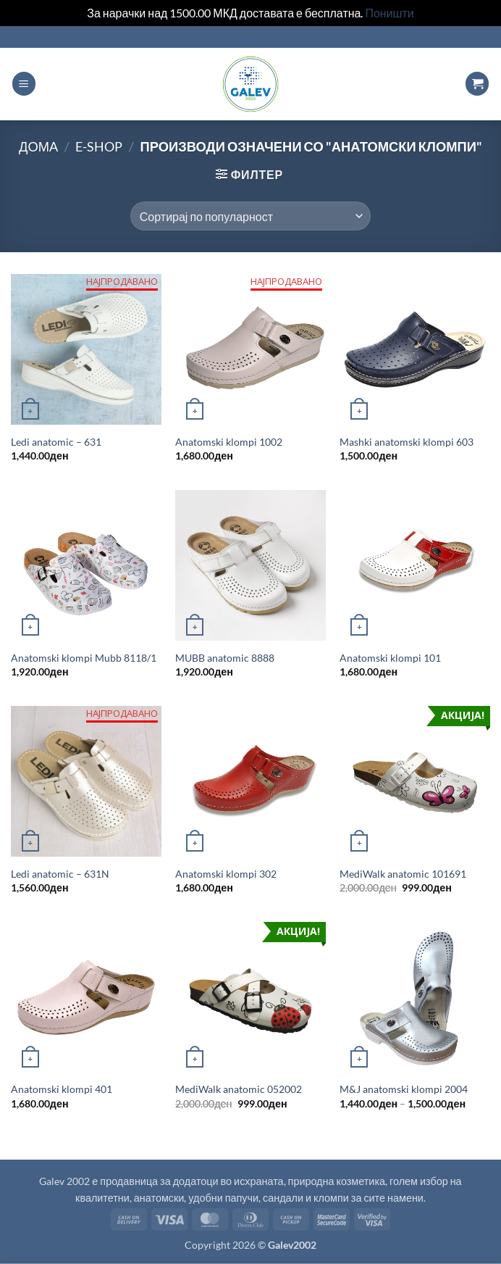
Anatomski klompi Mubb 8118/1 (83, 658)
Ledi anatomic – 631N (60, 874)
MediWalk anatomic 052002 (238, 1089)
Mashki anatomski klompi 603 (406, 442)
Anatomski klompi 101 (390, 658)
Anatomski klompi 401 (61, 1089)
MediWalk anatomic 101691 (403, 874)
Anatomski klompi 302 (226, 874)
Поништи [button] (389, 13)
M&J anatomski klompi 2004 (404, 1089)
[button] (23, 84)
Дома (38, 146)
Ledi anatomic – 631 (56, 442)
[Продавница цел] (250, 215)
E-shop (98, 146)
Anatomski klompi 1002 (228, 442)
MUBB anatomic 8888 (224, 658)
